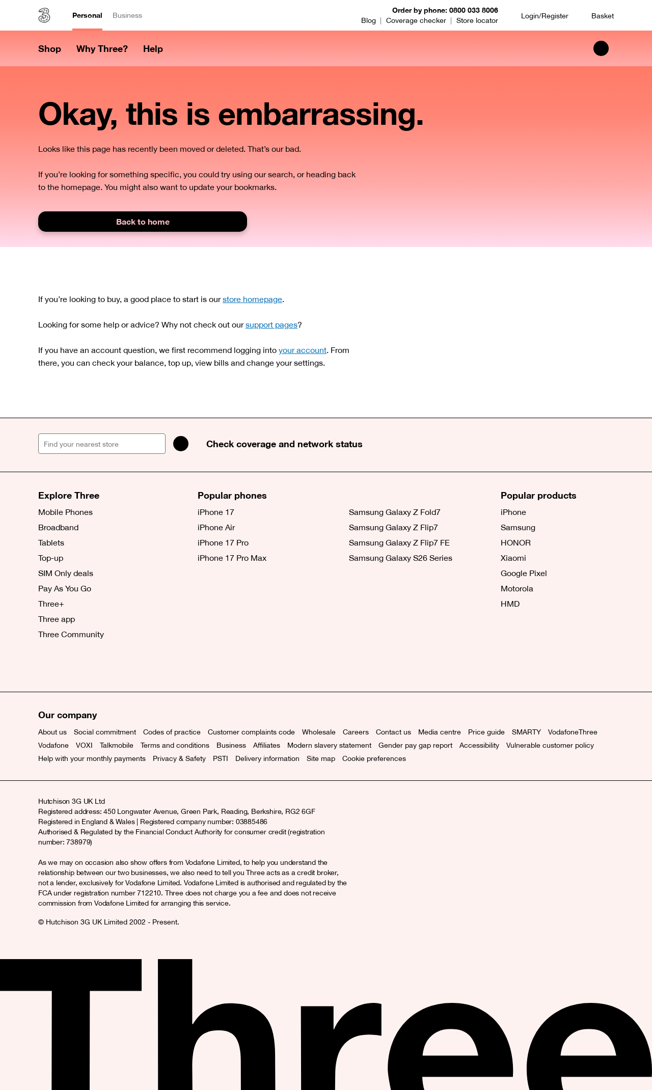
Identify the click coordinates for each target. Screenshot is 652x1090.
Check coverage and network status (284, 443)
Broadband (58, 527)
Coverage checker (416, 20)
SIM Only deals (65, 573)
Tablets (51, 542)
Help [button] (153, 48)
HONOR (516, 542)
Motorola (517, 588)
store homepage (252, 299)
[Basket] (596, 15)
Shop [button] (49, 48)
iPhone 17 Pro (223, 542)
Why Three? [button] (102, 48)
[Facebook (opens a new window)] (71, 666)
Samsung (518, 527)
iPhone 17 (216, 511)
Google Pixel (524, 573)
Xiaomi (513, 557)
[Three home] (44, 15)
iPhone (513, 511)
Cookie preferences (374, 758)
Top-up (50, 557)
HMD (510, 603)
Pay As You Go (64, 588)
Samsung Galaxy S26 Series (400, 557)
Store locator (477, 20)
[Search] (181, 443)
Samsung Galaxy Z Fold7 (395, 511)
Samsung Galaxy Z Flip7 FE (399, 542)
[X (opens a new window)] (48, 666)
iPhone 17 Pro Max (232, 557)
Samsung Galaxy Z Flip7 (393, 527)
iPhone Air (216, 527)
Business (127, 15)
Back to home (143, 221)
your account (303, 350)
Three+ (51, 603)
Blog (368, 20)
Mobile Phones (65, 511)
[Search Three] (601, 48)
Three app (56, 618)
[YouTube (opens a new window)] (117, 666)
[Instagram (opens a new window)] (94, 666)
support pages (271, 324)
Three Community (71, 634)
